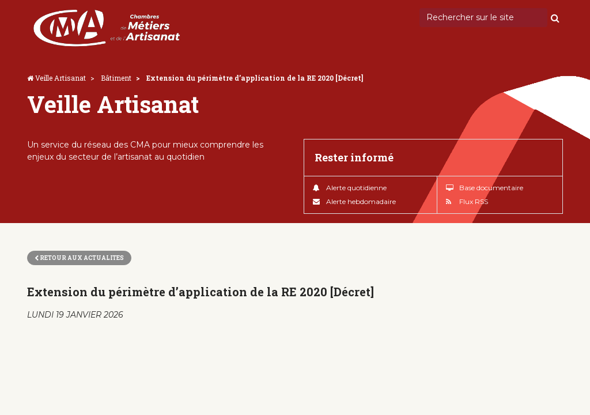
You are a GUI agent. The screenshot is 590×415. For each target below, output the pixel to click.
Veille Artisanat (60, 77)
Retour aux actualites (79, 258)
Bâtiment (116, 77)
